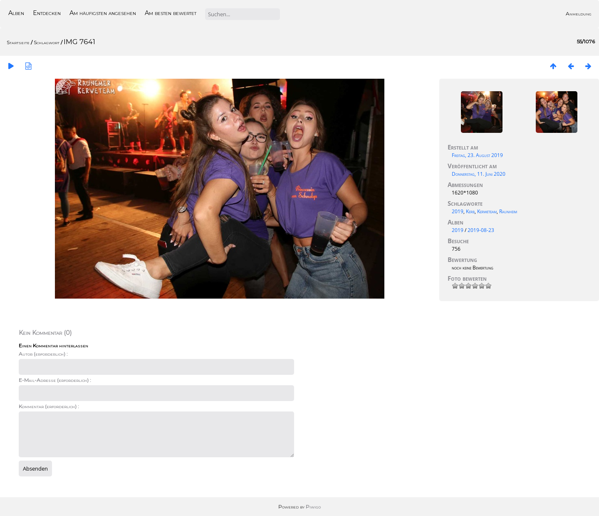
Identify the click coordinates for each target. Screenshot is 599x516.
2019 (457, 211)
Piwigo (313, 507)
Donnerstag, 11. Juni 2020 (478, 173)
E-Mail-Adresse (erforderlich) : (55, 380)
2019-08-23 (481, 230)
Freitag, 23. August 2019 (477, 155)
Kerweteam (487, 211)
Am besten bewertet (170, 13)
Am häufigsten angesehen (102, 13)
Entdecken (47, 13)
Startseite (18, 42)
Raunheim (508, 211)
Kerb (470, 211)
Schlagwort (46, 42)
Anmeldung (579, 13)
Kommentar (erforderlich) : (49, 406)
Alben (16, 13)
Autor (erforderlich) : (43, 354)
